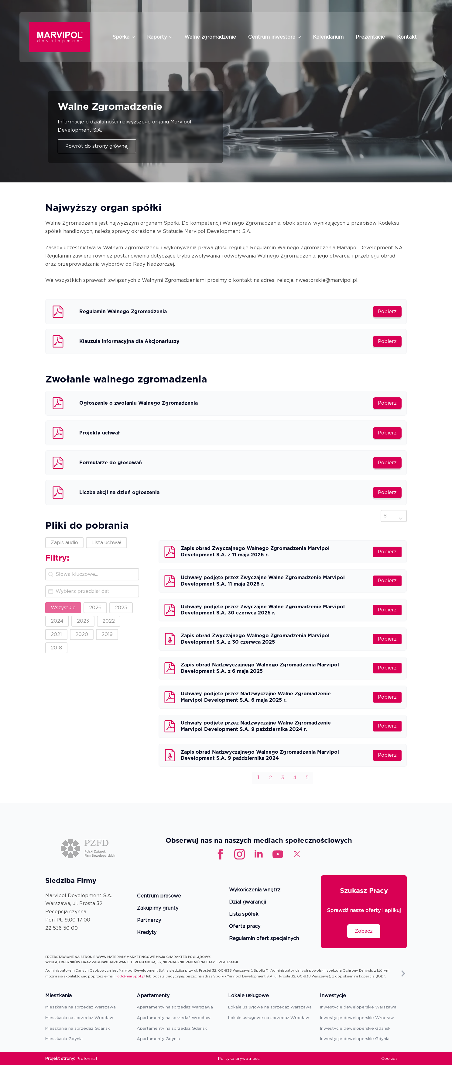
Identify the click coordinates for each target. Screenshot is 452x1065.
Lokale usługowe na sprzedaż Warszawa (270, 1006)
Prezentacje (370, 37)
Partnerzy (149, 920)
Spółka (120, 37)
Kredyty (146, 932)
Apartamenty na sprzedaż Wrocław (174, 1017)
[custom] (278, 854)
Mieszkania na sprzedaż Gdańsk (77, 1028)
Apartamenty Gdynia (158, 1038)
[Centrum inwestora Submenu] (301, 37)
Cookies (389, 1058)
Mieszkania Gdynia (64, 1038)
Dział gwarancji (247, 902)
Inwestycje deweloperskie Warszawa (358, 1006)
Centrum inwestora (271, 37)
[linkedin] (258, 854)
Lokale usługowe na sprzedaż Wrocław (268, 1017)
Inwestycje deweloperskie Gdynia (354, 1038)
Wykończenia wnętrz (254, 890)
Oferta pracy (244, 926)
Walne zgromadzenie (210, 37)
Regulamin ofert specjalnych (264, 938)
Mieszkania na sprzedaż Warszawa (80, 1006)
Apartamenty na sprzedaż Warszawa (175, 1006)
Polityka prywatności (239, 1058)
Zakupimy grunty (157, 908)
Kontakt (407, 37)
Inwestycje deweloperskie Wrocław (357, 1017)
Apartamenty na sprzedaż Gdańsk (172, 1028)
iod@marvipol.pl (130, 976)
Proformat (87, 1058)
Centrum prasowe (159, 896)
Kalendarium (328, 37)
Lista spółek (244, 914)
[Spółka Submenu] (135, 37)
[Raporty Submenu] (172, 37)
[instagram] (239, 854)
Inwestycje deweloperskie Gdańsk (355, 1028)
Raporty (157, 37)
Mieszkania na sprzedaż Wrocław (79, 1017)
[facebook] (220, 854)
